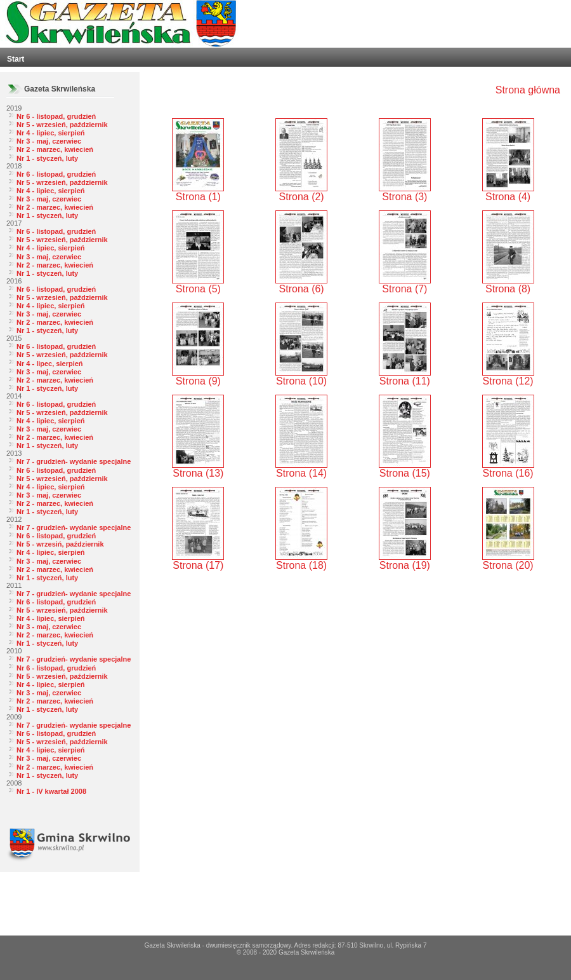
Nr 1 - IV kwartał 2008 (51, 791)
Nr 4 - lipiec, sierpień (50, 133)
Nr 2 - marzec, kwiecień (54, 149)
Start (15, 59)
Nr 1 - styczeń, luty (47, 158)
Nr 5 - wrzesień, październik (62, 124)
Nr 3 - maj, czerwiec (48, 141)
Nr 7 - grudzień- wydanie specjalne (73, 461)
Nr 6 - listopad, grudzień (56, 116)
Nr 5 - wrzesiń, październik (60, 544)
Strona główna (528, 90)
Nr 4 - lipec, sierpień (49, 363)
